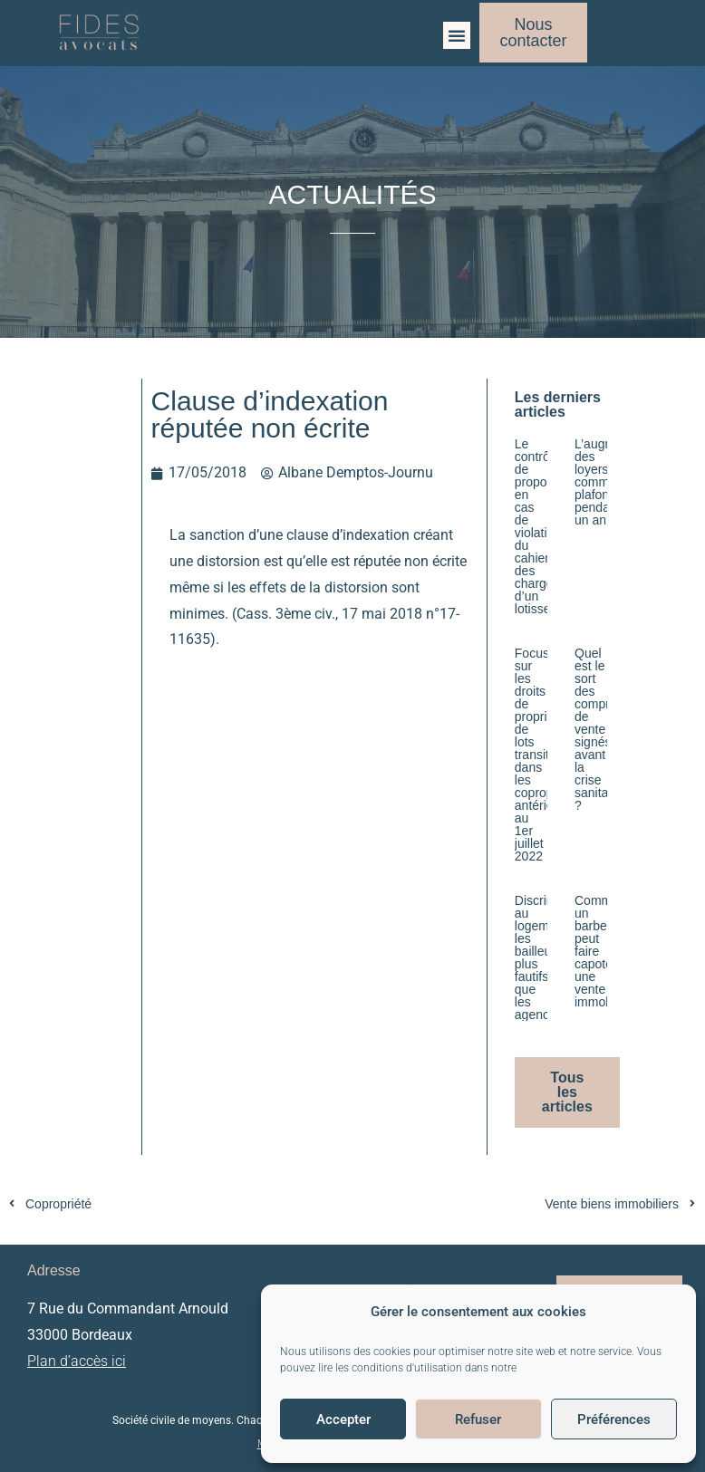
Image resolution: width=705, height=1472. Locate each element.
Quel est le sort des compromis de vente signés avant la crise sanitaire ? (605, 729)
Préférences (614, 1419)
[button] (456, 35)
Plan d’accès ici (76, 1361)
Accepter (343, 1419)
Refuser (478, 1419)
